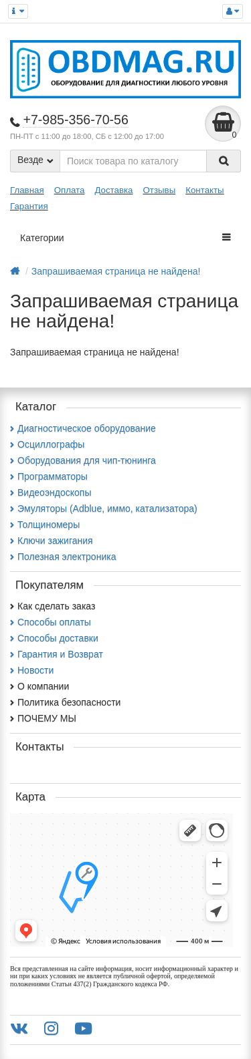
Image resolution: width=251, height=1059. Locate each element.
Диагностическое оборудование (83, 428)
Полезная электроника (63, 556)
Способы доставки (54, 638)
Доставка (113, 190)
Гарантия (29, 206)
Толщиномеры (45, 524)
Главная (27, 190)
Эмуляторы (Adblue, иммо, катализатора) (103, 508)
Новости (32, 670)
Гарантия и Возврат (56, 654)
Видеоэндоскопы (50, 492)
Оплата (69, 190)
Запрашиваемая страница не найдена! (116, 271)
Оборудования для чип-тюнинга (83, 460)
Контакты (204, 190)
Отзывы (159, 190)
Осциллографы (47, 444)
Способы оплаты (50, 622)
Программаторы (49, 476)
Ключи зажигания (51, 540)
